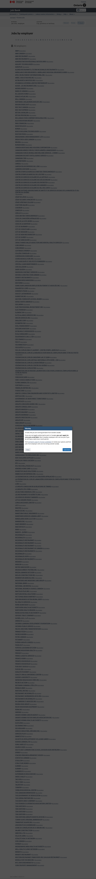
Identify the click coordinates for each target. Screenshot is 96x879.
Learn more (67, 449)
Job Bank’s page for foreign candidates (39, 442)
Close (27, 449)
